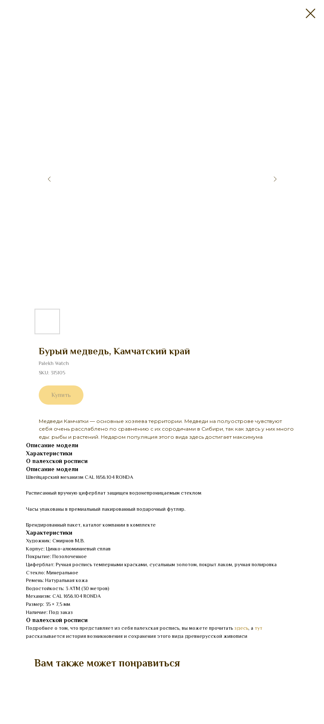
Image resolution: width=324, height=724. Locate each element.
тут (258, 628)
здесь (241, 628)
